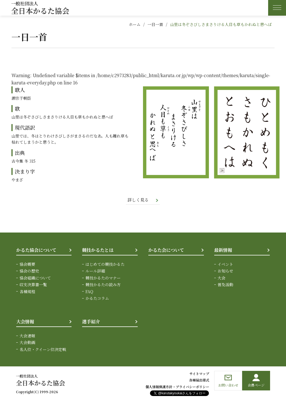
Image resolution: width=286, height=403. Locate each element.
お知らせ (225, 271)
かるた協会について (36, 250)
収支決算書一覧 (33, 285)
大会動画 (27, 343)
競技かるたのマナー (103, 278)
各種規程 (27, 292)
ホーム (134, 24)
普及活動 (225, 285)
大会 (221, 278)
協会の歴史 (29, 271)
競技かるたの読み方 (103, 285)
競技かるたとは (97, 250)
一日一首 (155, 24)
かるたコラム (97, 299)
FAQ (89, 292)
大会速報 (27, 336)
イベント (225, 264)
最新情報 (223, 250)
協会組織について (35, 278)
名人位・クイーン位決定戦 (43, 349)
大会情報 (25, 322)
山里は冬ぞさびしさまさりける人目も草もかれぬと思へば (221, 24)
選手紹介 (91, 322)
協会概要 (27, 264)
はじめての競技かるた (105, 264)
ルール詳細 (95, 271)
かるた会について (166, 250)
